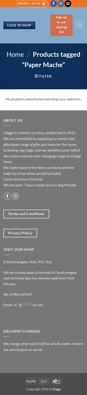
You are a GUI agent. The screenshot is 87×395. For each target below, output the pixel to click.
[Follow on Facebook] (53, 3)
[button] (32, 3)
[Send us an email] (68, 3)
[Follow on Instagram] (61, 3)
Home (15, 54)
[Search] (79, 25)
